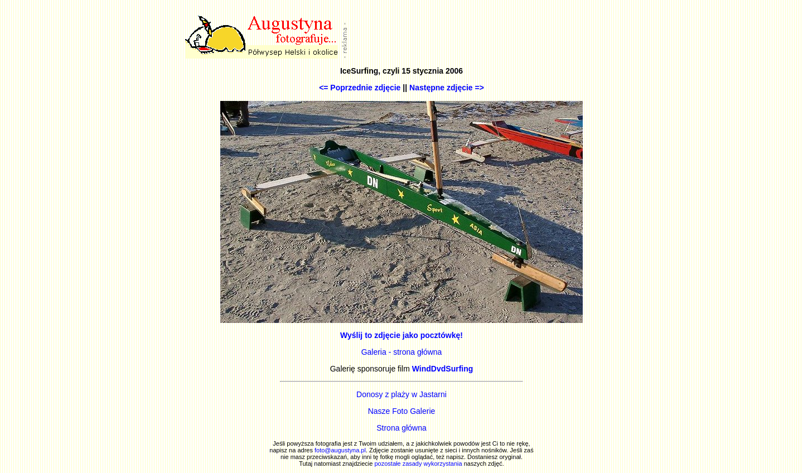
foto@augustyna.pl (340, 450)
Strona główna (401, 427)
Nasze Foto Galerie (402, 411)
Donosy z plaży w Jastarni (401, 394)
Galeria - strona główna (401, 351)
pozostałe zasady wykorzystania (418, 463)
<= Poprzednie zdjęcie (359, 87)
